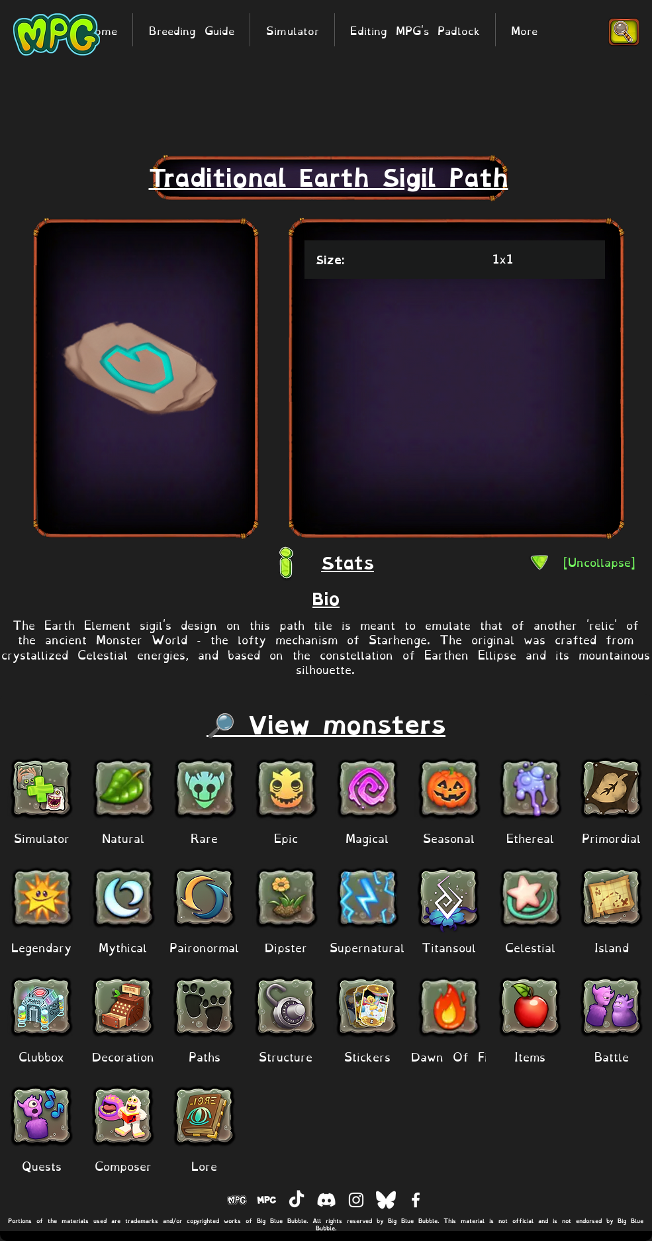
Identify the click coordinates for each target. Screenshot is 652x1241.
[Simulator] (41, 837)
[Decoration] (122, 1056)
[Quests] (41, 1165)
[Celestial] (529, 946)
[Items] (529, 1056)
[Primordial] (611, 837)
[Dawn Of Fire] (455, 1056)
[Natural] (122, 837)
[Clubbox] (41, 1056)
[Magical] (367, 837)
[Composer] (122, 1165)
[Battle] (611, 1056)
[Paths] (204, 1056)
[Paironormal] (204, 946)
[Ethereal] (529, 837)
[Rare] (204, 837)
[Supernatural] (367, 946)
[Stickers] (367, 1056)
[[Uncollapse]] (599, 561)
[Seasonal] (448, 837)
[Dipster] (285, 946)
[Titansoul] (448, 946)
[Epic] (285, 837)
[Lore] (204, 1165)
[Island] (611, 946)
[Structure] (285, 1056)
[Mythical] (122, 946)
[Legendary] (41, 946)
